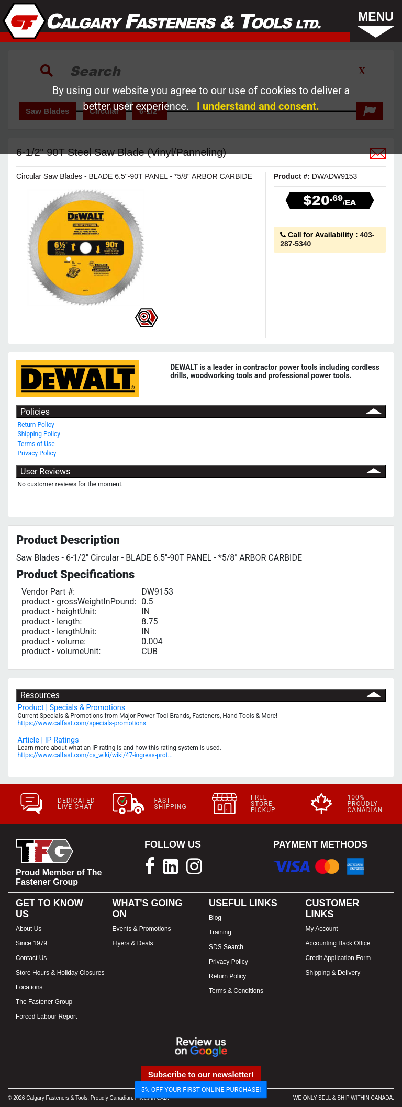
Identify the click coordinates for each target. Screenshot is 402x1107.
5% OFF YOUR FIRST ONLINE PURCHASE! (201, 1089)
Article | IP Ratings (48, 740)
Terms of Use (36, 444)
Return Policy (36, 424)
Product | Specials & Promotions (72, 707)
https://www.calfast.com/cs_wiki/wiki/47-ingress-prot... (95, 755)
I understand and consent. (258, 106)
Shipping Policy (39, 434)
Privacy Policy (37, 453)
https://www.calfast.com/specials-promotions (82, 723)
